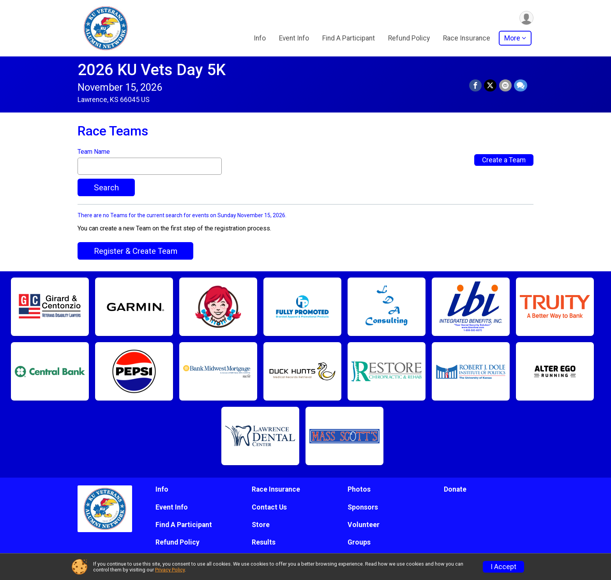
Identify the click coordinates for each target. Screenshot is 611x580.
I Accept (503, 567)
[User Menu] (526, 18)
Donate (455, 489)
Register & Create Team (135, 251)
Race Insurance (466, 38)
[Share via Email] (505, 85)
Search (106, 187)
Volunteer (364, 525)
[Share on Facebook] (476, 85)
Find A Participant (348, 38)
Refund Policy (409, 38)
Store (261, 525)
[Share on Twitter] (490, 85)
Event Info (294, 38)
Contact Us (269, 507)
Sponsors (363, 507)
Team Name (94, 151)
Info (260, 38)
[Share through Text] (520, 85)
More (512, 38)
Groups (359, 542)
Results (263, 542)
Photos (359, 489)
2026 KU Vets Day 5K (152, 70)
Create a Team (504, 160)
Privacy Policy (170, 570)
